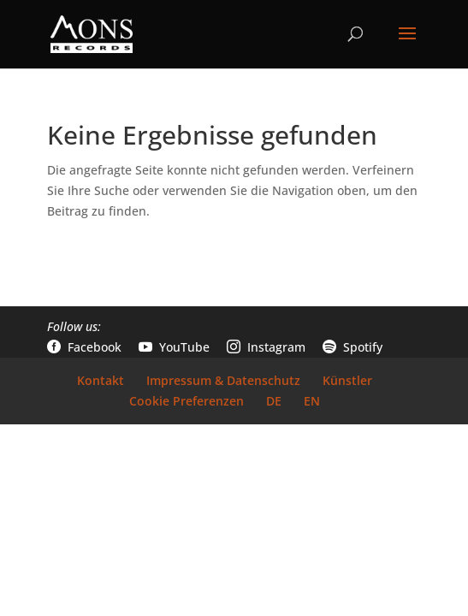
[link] (91, 33)
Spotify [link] (352, 347)
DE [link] (273, 401)
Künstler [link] (347, 380)
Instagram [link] (266, 347)
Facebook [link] (84, 347)
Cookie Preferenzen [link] (186, 401)
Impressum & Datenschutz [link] (223, 380)
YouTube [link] (174, 347)
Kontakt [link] (100, 380)
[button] (407, 44)
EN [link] (312, 401)
